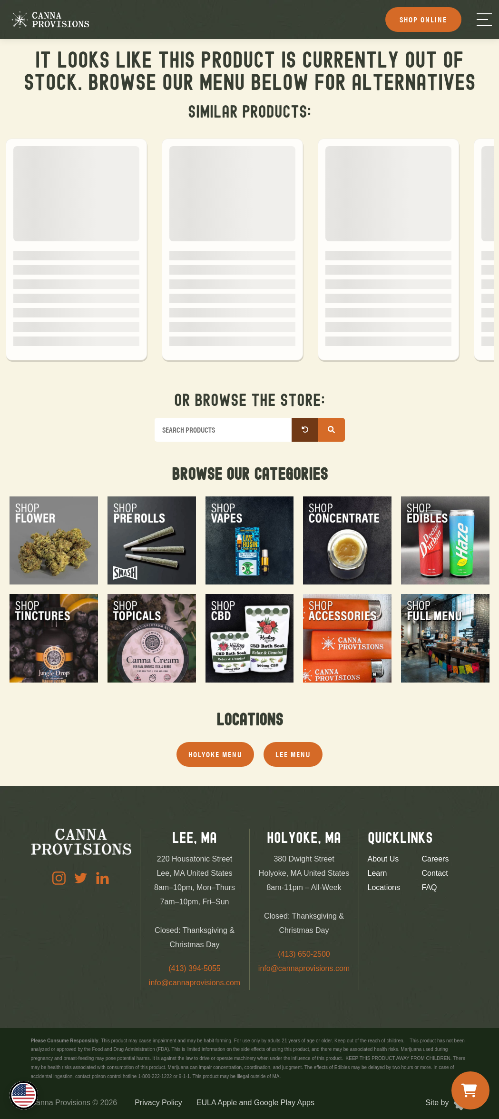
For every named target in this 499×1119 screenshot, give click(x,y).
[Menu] (484, 20)
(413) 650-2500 (304, 954)
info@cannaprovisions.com (194, 983)
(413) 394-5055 (194, 968)
